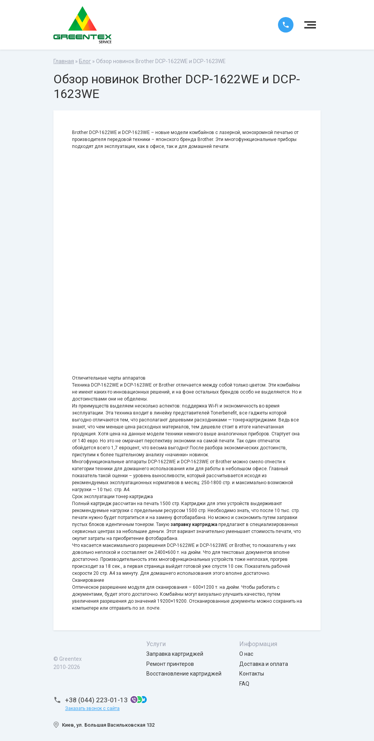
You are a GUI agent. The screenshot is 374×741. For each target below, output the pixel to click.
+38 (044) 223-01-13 (96, 700)
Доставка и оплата (263, 664)
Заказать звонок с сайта (92, 708)
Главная (63, 61)
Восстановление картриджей (183, 674)
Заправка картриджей (174, 654)
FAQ (244, 684)
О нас (246, 654)
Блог (85, 61)
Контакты (251, 674)
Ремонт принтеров (170, 664)
